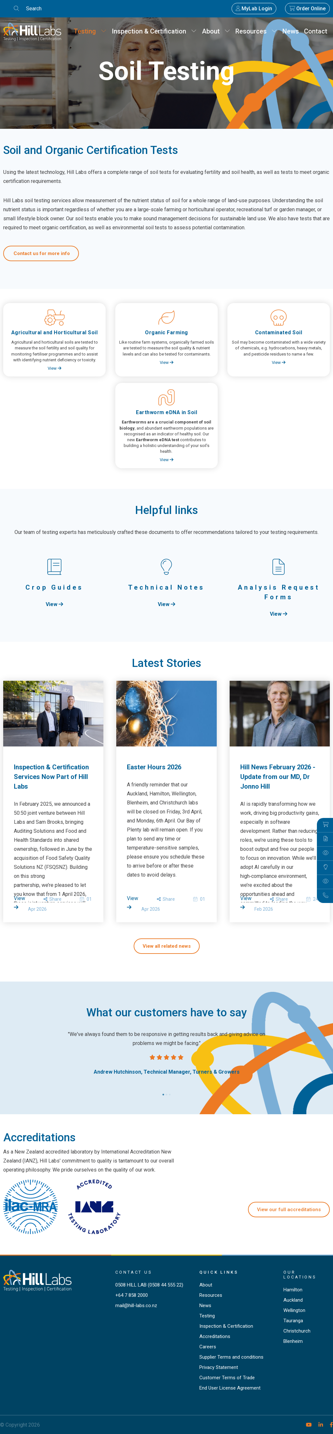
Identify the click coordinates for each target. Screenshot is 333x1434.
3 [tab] (169, 1093)
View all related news (167, 946)
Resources (256, 31)
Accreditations (214, 1336)
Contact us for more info (41, 253)
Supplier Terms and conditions (231, 1357)
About (216, 31)
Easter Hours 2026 (154, 767)
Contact (315, 31)
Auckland (293, 1300)
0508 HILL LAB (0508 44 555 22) (149, 1285)
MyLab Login (254, 8)
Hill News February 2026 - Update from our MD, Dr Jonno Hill (277, 776)
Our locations (300, 1274)
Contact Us (133, 1272)
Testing (90, 31)
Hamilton (292, 1290)
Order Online (307, 8)
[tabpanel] (166, 1053)
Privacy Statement (218, 1367)
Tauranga (293, 1321)
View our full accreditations (289, 1209)
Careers (207, 1347)
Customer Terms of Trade (227, 1378)
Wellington (294, 1310)
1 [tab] (163, 1093)
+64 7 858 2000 (131, 1295)
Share (52, 899)
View (54, 368)
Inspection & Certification (154, 31)
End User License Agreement (230, 1388)
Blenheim (293, 1341)
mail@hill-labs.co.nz (136, 1305)
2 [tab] (166, 1093)
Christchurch (296, 1331)
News (290, 31)
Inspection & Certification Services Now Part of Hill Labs (51, 776)
